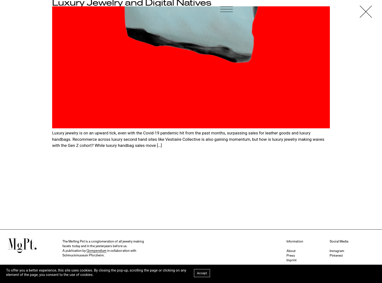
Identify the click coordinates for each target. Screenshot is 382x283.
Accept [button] (202, 273)
